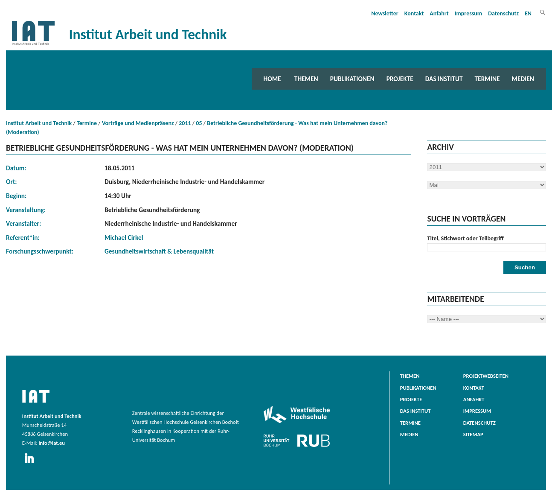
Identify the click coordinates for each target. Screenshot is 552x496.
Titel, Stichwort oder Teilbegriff (465, 238)
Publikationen (352, 79)
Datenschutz (503, 13)
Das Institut (444, 79)
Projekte (399, 79)
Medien (523, 79)
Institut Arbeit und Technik (39, 123)
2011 (185, 123)
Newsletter (384, 13)
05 (199, 123)
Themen (306, 79)
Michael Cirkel (124, 237)
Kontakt (414, 13)
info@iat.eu (51, 443)
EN (528, 13)
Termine (487, 79)
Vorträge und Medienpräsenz (138, 123)
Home (272, 79)
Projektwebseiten (485, 376)
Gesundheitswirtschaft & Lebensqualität (159, 251)
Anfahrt (439, 13)
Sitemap (473, 434)
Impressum (468, 13)
